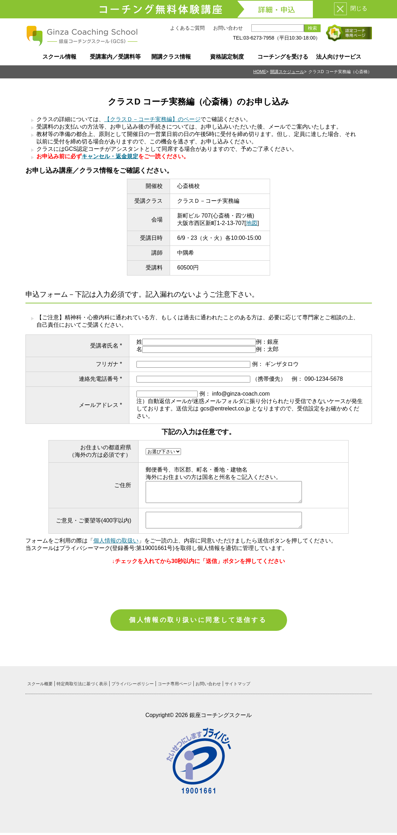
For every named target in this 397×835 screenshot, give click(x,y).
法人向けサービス (338, 57)
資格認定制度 (227, 57)
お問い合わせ (228, 28)
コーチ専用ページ (175, 685)
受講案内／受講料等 (115, 57)
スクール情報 (59, 57)
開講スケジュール (287, 71)
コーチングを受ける (282, 57)
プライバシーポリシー (132, 685)
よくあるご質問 (187, 28)
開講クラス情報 (171, 57)
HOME (259, 71)
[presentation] (198, 584)
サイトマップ (237, 685)
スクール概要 (40, 685)
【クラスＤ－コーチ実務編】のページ (152, 119)
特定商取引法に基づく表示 (82, 685)
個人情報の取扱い (116, 541)
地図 (251, 223)
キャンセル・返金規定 (110, 156)
